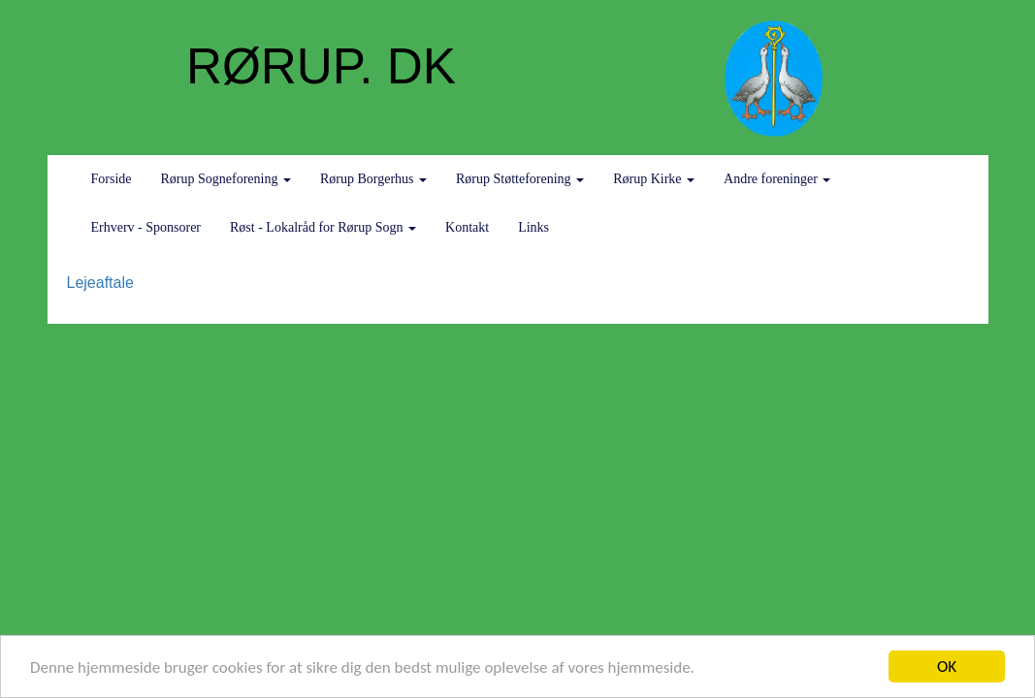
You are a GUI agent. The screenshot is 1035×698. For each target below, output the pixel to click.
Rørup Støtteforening (520, 179)
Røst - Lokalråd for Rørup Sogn (323, 227)
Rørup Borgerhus (373, 179)
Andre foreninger (777, 179)
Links (533, 227)
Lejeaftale (100, 282)
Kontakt (467, 227)
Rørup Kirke (654, 179)
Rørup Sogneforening (226, 179)
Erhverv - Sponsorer (146, 227)
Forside (111, 179)
